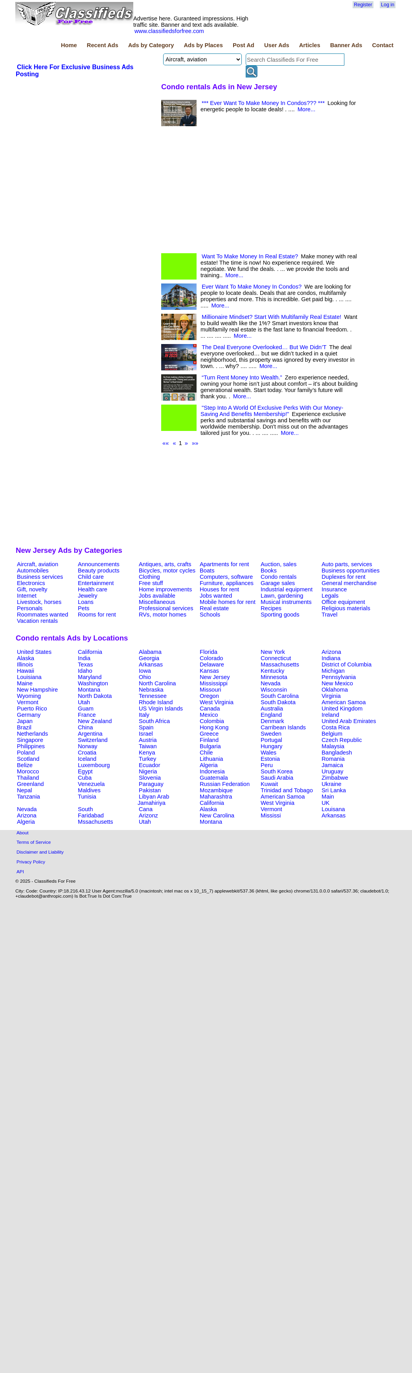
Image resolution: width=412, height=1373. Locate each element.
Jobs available (157, 596)
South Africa (154, 721)
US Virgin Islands (161, 708)
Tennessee (153, 696)
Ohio (145, 677)
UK (325, 803)
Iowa (145, 671)
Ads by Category (151, 45)
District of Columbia (347, 664)
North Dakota (95, 696)
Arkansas (151, 664)
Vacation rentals (37, 621)
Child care (91, 577)
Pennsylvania (339, 677)
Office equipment (343, 602)
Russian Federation (225, 784)
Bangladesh (337, 752)
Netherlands (32, 734)
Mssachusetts (95, 822)
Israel (146, 734)
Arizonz (148, 815)
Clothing (149, 577)
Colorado (211, 658)
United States (34, 652)
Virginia (331, 696)
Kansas (209, 671)
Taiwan (148, 746)
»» (195, 443)
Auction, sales (278, 564)
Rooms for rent (97, 614)
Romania (333, 759)
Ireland (330, 715)
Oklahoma (335, 689)
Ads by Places (203, 45)
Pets (83, 608)
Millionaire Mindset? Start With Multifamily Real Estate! (271, 317)
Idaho (85, 671)
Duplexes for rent (344, 577)
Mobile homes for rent (228, 602)
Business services (40, 577)
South (85, 809)
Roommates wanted (42, 614)
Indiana (331, 658)
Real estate (214, 608)
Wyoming (29, 696)
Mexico (209, 715)
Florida (208, 652)
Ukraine (332, 784)
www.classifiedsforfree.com (169, 31)
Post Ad (243, 45)
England (271, 715)
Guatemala (214, 778)
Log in (387, 4)
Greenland (30, 784)
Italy (144, 715)
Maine (25, 683)
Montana (89, 689)
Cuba (85, 778)
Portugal (271, 740)
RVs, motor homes (162, 614)
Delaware (212, 664)
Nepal (24, 790)
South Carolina (280, 696)
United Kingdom (342, 708)
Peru (267, 765)
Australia (272, 708)
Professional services (166, 608)
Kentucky (272, 671)
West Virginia (217, 702)
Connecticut (276, 658)
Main (328, 796)
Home (69, 45)
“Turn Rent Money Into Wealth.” (242, 377)
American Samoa (344, 702)
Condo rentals (278, 577)
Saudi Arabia (277, 778)
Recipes (271, 608)
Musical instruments (286, 602)
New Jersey (215, 677)
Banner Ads (346, 45)
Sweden (271, 734)
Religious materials (346, 608)
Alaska (25, 658)
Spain (146, 727)
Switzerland (93, 740)
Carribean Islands (283, 727)
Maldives (89, 790)
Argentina (90, 734)
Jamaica (332, 765)
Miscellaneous (157, 602)
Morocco (28, 771)
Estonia (270, 759)
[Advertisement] (85, 314)
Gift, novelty (32, 589)
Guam (86, 708)
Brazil (24, 727)
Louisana (333, 809)
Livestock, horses (39, 602)
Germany (28, 715)
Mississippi (214, 683)
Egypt (85, 771)
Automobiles (33, 570)
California (90, 652)
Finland (209, 740)
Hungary (271, 746)
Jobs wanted (216, 596)
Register (363, 4)
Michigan (333, 671)
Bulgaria (210, 746)
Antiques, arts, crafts (165, 564)
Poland (26, 752)
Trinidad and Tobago (287, 790)
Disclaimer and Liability (40, 851)
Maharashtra (216, 796)
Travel (329, 614)
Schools (210, 614)
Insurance (334, 589)
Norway (87, 746)
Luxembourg (94, 765)
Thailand (28, 778)
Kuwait (269, 784)
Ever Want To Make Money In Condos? (252, 286)
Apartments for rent (224, 564)
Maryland (89, 677)
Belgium (332, 734)
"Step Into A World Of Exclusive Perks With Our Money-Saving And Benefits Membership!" (271, 411)
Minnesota (274, 677)
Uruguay (332, 771)
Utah (84, 702)
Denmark (272, 721)
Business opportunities (350, 570)
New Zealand (95, 721)
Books (269, 570)
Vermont (28, 702)
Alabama (150, 652)
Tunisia (87, 796)
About (23, 832)
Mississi (271, 815)
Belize (25, 765)
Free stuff (151, 583)
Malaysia (333, 746)
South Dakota (278, 702)
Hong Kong (214, 727)
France (87, 715)
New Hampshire (37, 689)
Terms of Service (34, 842)
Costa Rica (336, 727)
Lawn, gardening (282, 596)
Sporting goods (280, 614)
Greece (209, 734)
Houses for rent (219, 589)
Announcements (99, 564)
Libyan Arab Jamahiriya (153, 799)
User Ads (276, 45)
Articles (309, 45)
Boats (207, 570)
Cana (146, 809)
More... (307, 109)
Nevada (271, 683)
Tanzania (28, 796)
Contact (383, 45)
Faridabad (91, 815)
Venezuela (91, 784)
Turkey (147, 759)
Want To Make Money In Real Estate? (250, 256)
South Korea (276, 771)
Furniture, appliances (227, 583)
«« (165, 443)
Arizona (331, 652)
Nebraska (151, 689)
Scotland (28, 759)
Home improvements (165, 589)
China (85, 727)
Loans (86, 602)
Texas (85, 664)
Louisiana (29, 677)
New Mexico (337, 683)
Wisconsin (274, 689)
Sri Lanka (334, 790)
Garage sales (278, 583)
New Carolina (217, 815)
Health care (92, 589)
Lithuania (211, 759)
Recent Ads (102, 45)
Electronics (31, 583)
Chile (206, 752)
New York (273, 652)
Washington (93, 683)
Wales (268, 752)
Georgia (149, 658)
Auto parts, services (347, 564)
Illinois (25, 664)
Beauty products (99, 570)
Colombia (212, 721)
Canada (210, 708)
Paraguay (151, 784)
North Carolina (157, 683)
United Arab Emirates (349, 721)
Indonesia (212, 771)
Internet (27, 596)
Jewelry (87, 596)
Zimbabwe (335, 778)
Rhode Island (156, 702)
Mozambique (216, 790)
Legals (330, 596)
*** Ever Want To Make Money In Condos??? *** (263, 103)
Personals (29, 608)
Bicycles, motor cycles (167, 570)
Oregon (209, 696)
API (20, 871)
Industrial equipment (287, 589)
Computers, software (226, 577)
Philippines (31, 746)
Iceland (87, 759)
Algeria (209, 765)
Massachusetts (280, 664)
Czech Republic (342, 740)
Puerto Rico (32, 708)
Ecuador (149, 765)
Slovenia (150, 778)
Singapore (30, 740)
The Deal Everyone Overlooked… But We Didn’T (264, 347)
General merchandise (349, 583)
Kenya (147, 752)
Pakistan (150, 790)
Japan (25, 721)
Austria (148, 740)
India (84, 658)
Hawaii (25, 671)
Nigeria (148, 771)
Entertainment (96, 583)
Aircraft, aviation (37, 564)
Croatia (87, 752)
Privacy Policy (31, 861)
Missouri (210, 689)
